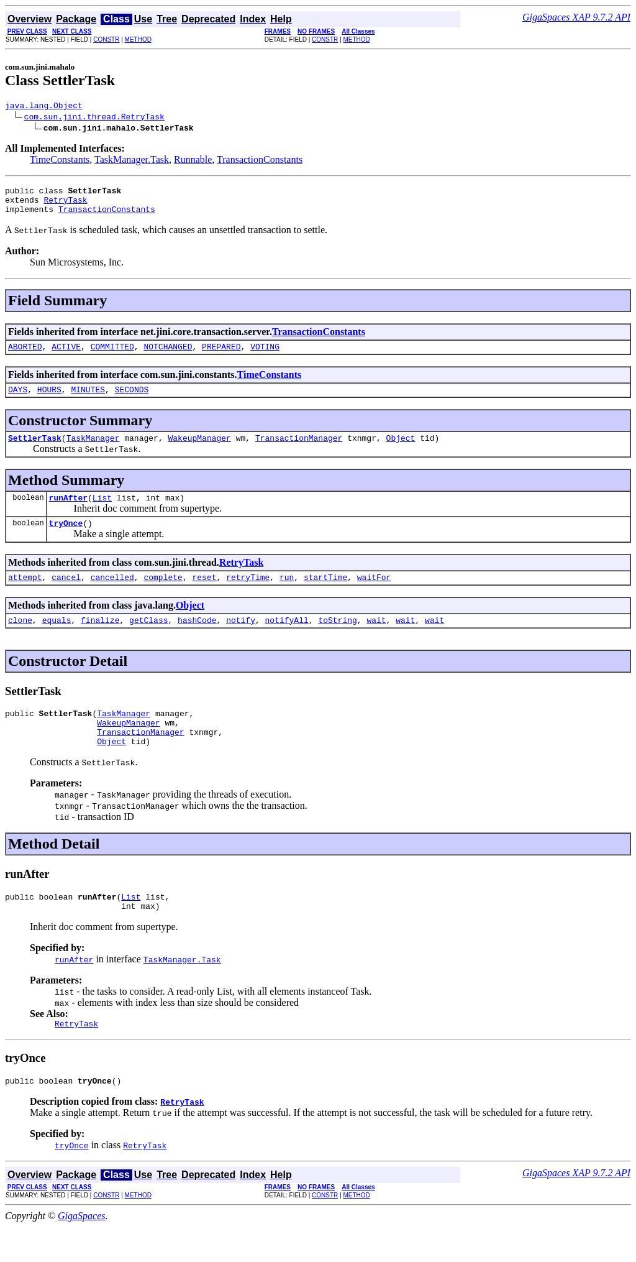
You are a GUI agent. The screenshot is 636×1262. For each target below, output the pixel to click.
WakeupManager (199, 450)
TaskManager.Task (131, 161)
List (102, 512)
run (286, 595)
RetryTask (65, 205)
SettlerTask (34, 450)
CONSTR (106, 39)
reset (204, 595)
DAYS (17, 400)
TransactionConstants (259, 161)
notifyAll (287, 640)
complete (162, 595)
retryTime (248, 595)
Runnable (193, 161)
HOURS (49, 400)
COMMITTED (112, 355)
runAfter (68, 512)
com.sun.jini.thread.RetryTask (94, 118)
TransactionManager (298, 450)
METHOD (138, 39)
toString (337, 640)
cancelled (112, 595)
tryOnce (66, 539)
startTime (325, 595)
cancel (66, 595)
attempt (25, 595)
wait (376, 640)
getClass (148, 640)
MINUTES (88, 400)
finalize (100, 640)
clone (20, 640)
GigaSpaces (81, 1251)
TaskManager (93, 450)
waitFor (374, 595)
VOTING (264, 355)
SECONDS (132, 400)
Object (400, 450)
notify (240, 640)
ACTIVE (66, 355)
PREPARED (221, 355)
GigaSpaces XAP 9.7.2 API (576, 17)
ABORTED (25, 355)
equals (56, 640)
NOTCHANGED (167, 355)
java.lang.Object (44, 107)
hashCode (197, 640)
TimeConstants (59, 161)
